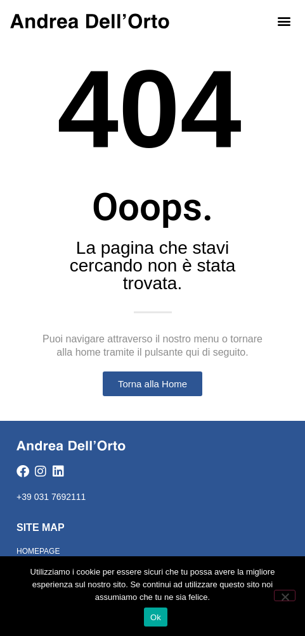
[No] (284, 595)
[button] (284, 20)
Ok (155, 617)
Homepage (38, 551)
